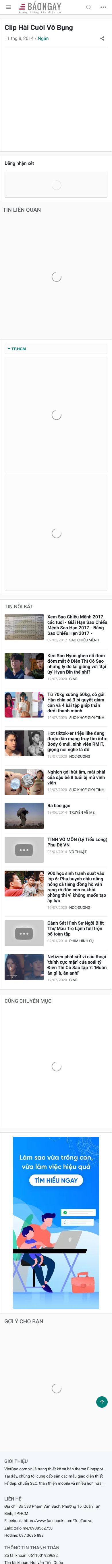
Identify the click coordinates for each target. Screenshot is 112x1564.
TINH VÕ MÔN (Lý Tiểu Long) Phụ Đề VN (77, 842)
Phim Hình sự (81, 941)
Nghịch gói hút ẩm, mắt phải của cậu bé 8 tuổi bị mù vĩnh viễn (76, 777)
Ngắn (43, 38)
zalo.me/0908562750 (33, 1528)
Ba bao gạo (58, 805)
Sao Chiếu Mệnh (84, 640)
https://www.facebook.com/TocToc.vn (58, 1521)
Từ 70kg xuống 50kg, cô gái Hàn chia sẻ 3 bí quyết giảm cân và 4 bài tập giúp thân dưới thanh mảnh (76, 702)
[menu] (8, 7)
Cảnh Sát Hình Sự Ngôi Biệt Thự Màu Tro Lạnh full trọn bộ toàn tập (75, 928)
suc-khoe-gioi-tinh (86, 718)
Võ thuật (78, 852)
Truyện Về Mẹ (81, 813)
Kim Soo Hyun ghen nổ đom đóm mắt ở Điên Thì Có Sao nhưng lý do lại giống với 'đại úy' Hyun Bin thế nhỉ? (76, 664)
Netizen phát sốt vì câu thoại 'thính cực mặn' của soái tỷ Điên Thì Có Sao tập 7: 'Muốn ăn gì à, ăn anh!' (77, 965)
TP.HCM (17, 349)
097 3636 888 (31, 1535)
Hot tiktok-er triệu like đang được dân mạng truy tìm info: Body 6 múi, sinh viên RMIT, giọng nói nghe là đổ (77, 741)
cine (73, 679)
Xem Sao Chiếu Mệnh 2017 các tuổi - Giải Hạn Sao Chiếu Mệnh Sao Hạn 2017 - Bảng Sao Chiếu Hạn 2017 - (77, 625)
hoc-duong (79, 757)
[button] (89, 7)
